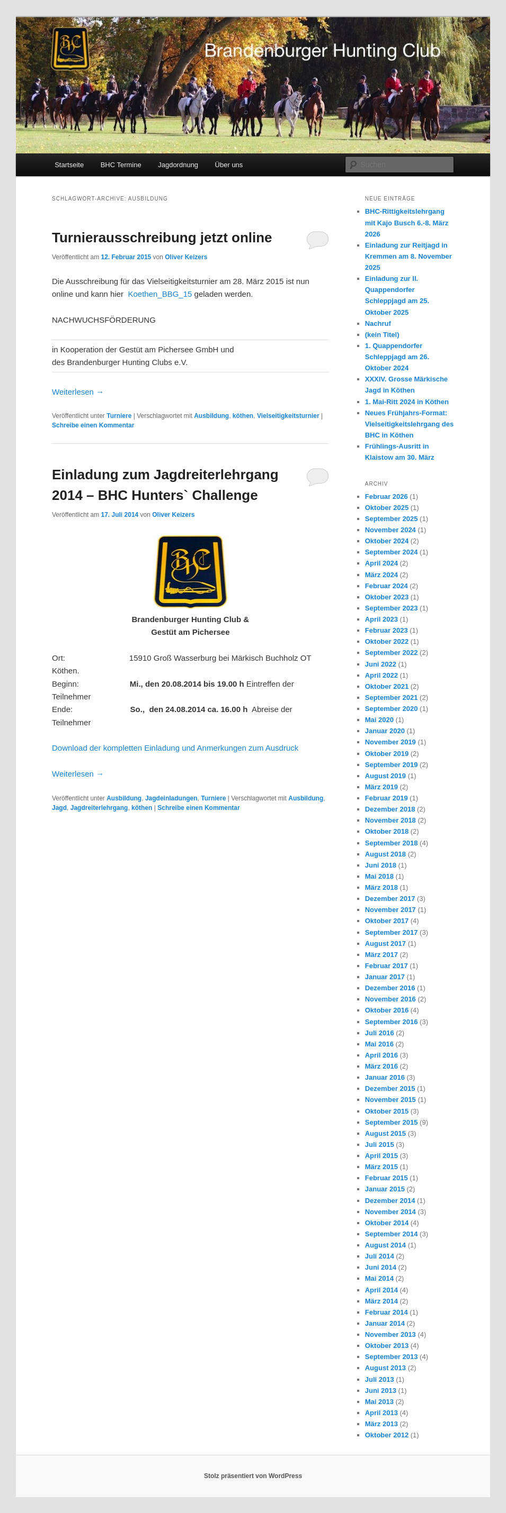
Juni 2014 (380, 1267)
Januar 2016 (385, 1077)
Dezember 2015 (390, 1088)
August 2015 (385, 1133)
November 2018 (390, 820)
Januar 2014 (385, 1323)
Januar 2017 (385, 977)
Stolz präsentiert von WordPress (253, 1476)
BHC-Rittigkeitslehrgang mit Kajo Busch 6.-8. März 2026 (406, 222)
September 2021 (391, 697)
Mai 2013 (379, 1402)
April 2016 (381, 1055)
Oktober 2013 (387, 1346)
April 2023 (381, 619)
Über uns (229, 165)
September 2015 (391, 1122)
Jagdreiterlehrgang (99, 808)
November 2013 (390, 1334)
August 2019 (385, 776)
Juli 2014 (379, 1256)
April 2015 (381, 1156)
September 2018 (391, 843)
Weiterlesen (78, 391)
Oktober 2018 (387, 831)
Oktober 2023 (387, 597)
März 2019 (381, 787)
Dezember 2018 (390, 809)
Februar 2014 (386, 1312)
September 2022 (391, 653)
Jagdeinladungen (171, 798)
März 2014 (381, 1301)
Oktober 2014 (387, 1223)
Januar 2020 (385, 731)
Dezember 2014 (390, 1201)
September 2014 (391, 1234)
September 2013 (391, 1357)
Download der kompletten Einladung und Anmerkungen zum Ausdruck (175, 747)
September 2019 (391, 765)
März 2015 (381, 1167)
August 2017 (385, 943)
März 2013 (381, 1424)
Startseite (69, 165)
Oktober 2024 (387, 541)
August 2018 (385, 854)
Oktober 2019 (387, 754)
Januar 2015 (385, 1189)
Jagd (59, 808)
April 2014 (381, 1290)
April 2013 (381, 1413)
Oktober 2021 (387, 686)
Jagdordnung (178, 165)
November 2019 (390, 742)
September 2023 (391, 608)
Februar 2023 (386, 630)
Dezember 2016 (390, 988)
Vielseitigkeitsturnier (288, 416)
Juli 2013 (379, 1379)
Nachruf (378, 323)
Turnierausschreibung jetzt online (162, 237)
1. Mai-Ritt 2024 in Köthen (407, 402)
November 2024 (390, 530)
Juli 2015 (379, 1145)
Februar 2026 (386, 496)
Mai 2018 (379, 876)
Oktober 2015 (387, 1111)
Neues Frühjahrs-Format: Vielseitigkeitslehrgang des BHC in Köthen (409, 424)
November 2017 (390, 910)
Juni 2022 (380, 664)
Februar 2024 (386, 586)
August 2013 (385, 1368)
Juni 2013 (380, 1390)
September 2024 (391, 552)
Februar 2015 (386, 1178)
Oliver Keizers (186, 257)
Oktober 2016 (387, 1010)
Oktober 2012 (387, 1435)
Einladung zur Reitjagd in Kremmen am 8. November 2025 (408, 256)
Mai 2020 (379, 720)
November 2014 (390, 1212)
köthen (243, 416)
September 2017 (391, 932)
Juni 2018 (380, 865)
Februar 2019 (386, 798)
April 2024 (381, 563)
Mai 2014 (379, 1278)
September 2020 (391, 709)
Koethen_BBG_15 (160, 293)
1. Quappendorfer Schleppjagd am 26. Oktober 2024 (397, 357)
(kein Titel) (382, 335)
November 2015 (390, 1100)
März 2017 (381, 955)
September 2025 (391, 519)
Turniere (118, 416)
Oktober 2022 (387, 641)
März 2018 (381, 887)
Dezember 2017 (390, 899)
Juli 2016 (379, 1033)
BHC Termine (121, 165)
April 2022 (381, 675)
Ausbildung (211, 416)
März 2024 (381, 575)
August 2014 (385, 1245)
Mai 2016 (379, 1044)
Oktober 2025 (387, 508)
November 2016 (390, 999)
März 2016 (381, 1066)
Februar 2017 (386, 966)
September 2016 (391, 1022)
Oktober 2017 (387, 921)
